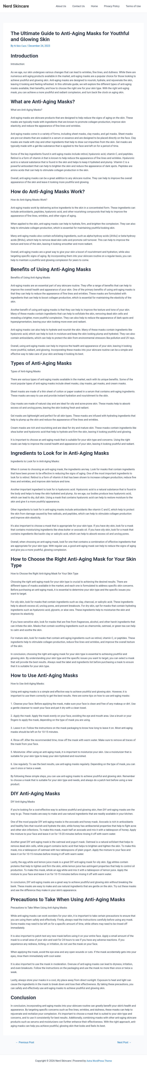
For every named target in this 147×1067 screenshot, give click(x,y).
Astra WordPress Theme (99, 1060)
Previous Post (26, 1042)
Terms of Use (133, 6)
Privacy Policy (114, 6)
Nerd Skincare (16, 6)
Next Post (123, 1042)
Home (97, 6)
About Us (66, 6)
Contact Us (83, 6)
